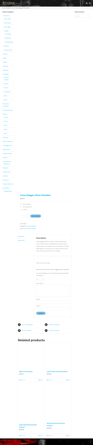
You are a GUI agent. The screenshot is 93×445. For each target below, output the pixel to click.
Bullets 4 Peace (7, 153)
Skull (5, 100)
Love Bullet (7, 91)
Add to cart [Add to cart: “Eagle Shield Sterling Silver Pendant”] (22, 435)
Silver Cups (7, 23)
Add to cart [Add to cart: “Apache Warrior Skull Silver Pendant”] (50, 435)
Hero (5, 125)
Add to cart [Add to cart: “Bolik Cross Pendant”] (22, 380)
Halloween (8, 38)
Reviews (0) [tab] (21, 240)
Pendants (33, 226)
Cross (28, 226)
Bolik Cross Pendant (26, 371)
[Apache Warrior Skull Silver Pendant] (59, 402)
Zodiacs (5, 176)
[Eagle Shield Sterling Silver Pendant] (31, 403)
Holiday (6, 31)
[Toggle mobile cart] (86, 3)
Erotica (5, 54)
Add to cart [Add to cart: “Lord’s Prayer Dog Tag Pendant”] (50, 380)
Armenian (6, 180)
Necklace (5, 70)
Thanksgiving (9, 42)
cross (24, 228)
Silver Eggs (7, 27)
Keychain (6, 168)
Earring (5, 137)
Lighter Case (6, 172)
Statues (6, 46)
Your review (40, 283)
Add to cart (35, 216)
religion (34, 228)
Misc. (5, 95)
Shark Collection (8, 141)
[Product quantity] (24, 216)
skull (5, 133)
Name (38, 299)
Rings (5, 114)
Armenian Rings (8, 110)
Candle (5, 157)
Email (38, 306)
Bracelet (5, 66)
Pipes (4, 58)
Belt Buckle (6, 149)
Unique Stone (8, 50)
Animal (6, 83)
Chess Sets (7, 19)
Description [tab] (21, 236)
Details (41, 380)
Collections (6, 15)
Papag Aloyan (8, 191)
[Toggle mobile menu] (90, 3)
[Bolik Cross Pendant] (31, 356)
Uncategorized (7, 145)
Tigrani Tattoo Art (8, 184)
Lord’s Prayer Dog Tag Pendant (57, 371)
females (29, 228)
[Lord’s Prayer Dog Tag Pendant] (59, 356)
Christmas (8, 34)
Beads (5, 62)
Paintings (6, 188)
